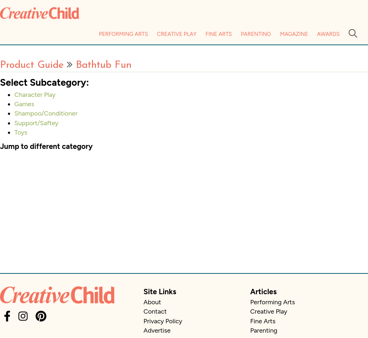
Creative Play (177, 34)
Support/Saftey (36, 123)
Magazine (294, 34)
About (152, 302)
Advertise (156, 330)
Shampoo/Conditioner (46, 113)
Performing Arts (123, 34)
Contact (154, 311)
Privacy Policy (162, 321)
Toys (20, 132)
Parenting (256, 34)
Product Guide (32, 65)
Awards (328, 34)
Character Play (35, 94)
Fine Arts (219, 34)
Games (24, 104)
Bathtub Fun (104, 65)
